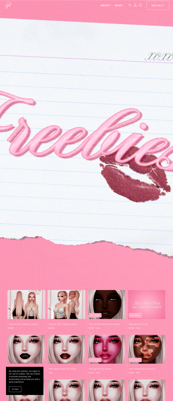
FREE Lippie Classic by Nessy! (62, 369)
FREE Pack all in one (138, 324)
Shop (117, 6)
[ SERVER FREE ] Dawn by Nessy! (23, 324)
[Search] (126, 5)
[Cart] (138, 5)
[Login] (132, 5)
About (103, 6)
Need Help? (154, 6)
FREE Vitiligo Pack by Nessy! (142, 369)
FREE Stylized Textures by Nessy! (104, 324)
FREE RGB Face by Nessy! (100, 369)
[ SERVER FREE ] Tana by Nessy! (63, 324)
